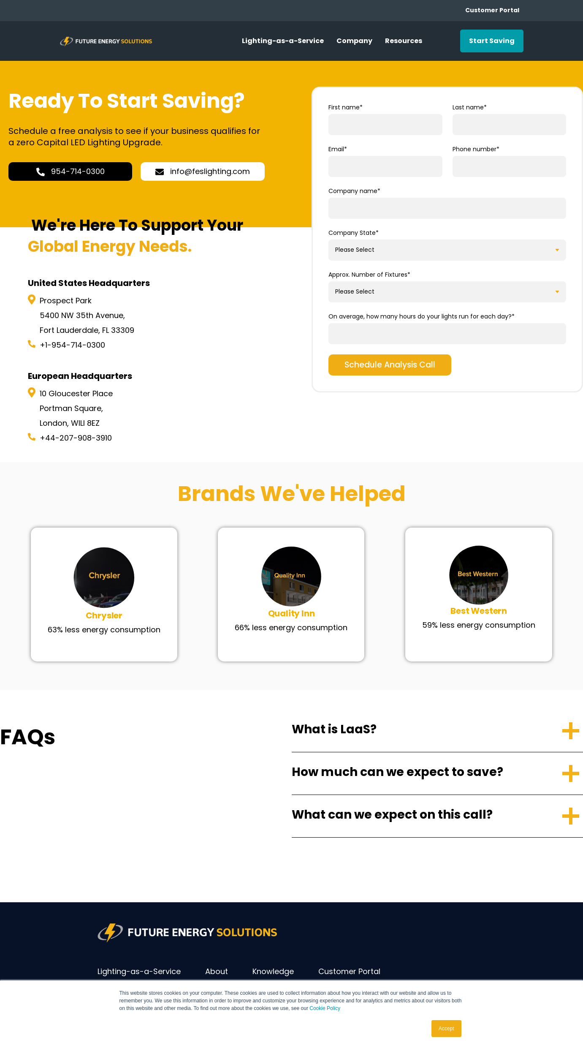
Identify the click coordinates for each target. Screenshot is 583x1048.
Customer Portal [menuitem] (349, 971)
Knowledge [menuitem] (273, 971)
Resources (403, 41)
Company (354, 41)
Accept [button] (446, 1029)
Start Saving (492, 41)
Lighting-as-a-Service (283, 41)
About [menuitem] (216, 971)
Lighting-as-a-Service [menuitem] (139, 971)
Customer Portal (492, 10)
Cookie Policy (324, 1009)
